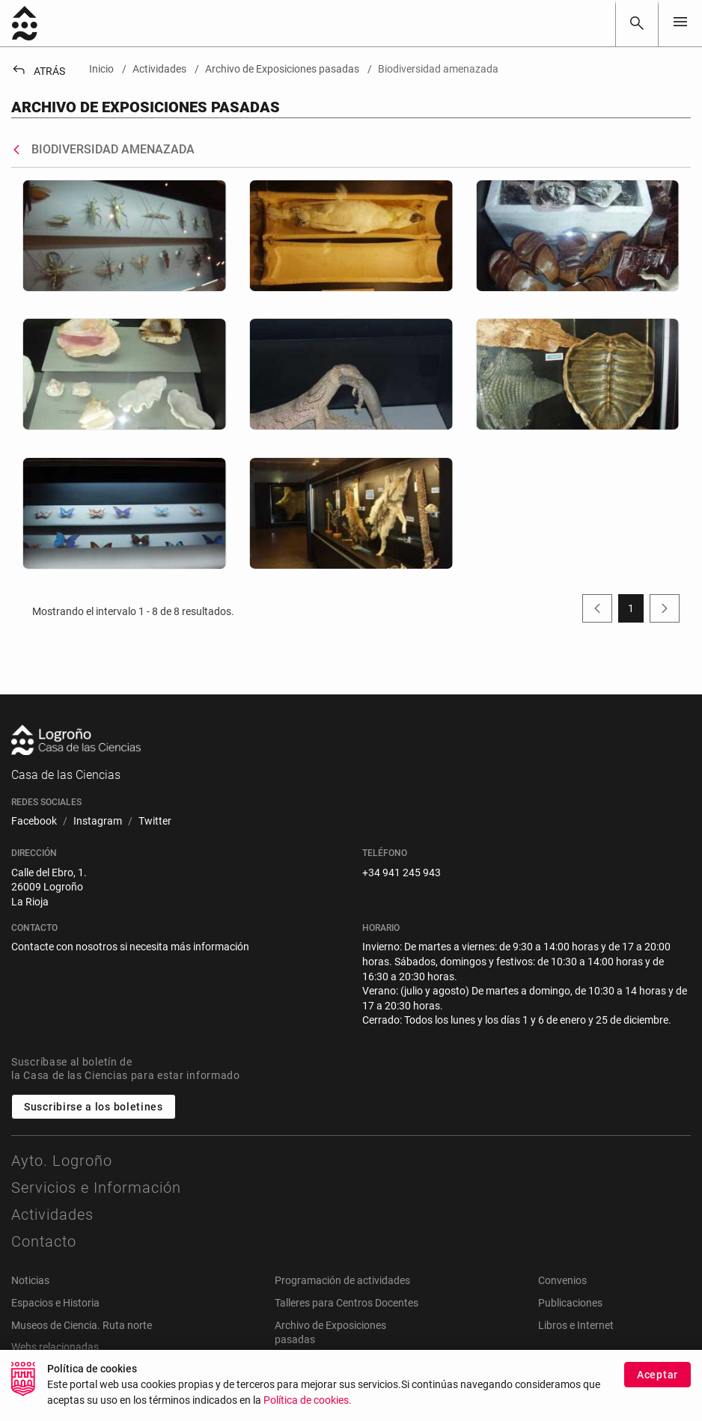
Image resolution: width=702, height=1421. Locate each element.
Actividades (52, 1214)
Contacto (43, 1241)
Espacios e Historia (55, 1303)
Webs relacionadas (55, 1347)
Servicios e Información (96, 1188)
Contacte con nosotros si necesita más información (130, 947)
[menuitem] (34, 821)
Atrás (38, 71)
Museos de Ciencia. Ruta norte (81, 1325)
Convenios (562, 1280)
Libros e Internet (576, 1325)
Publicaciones (570, 1303)
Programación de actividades (342, 1280)
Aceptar (657, 1383)
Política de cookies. (307, 1408)
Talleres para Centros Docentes (346, 1303)
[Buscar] (637, 23)
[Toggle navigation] (680, 23)
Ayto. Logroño (61, 1161)
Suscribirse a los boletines (93, 1107)
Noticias (30, 1280)
